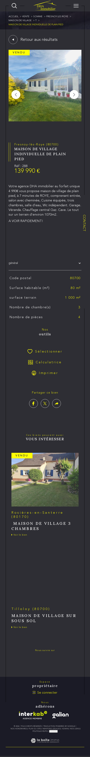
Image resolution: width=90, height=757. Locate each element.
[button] (74, 94)
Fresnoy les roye (57, 16)
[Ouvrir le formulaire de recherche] (14, 6)
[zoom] (45, 120)
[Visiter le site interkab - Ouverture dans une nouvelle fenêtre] (33, 715)
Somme (37, 16)
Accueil (13, 16)
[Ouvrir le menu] (76, 5)
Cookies (53, 731)
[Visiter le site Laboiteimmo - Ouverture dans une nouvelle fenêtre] (45, 744)
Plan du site (35, 729)
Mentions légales (51, 729)
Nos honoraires (19, 729)
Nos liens (74, 729)
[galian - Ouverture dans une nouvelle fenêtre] (60, 715)
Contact (84, 223)
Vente (25, 16)
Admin (65, 729)
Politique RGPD (39, 731)
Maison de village (20, 20)
